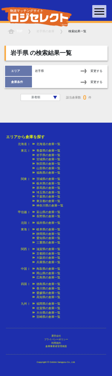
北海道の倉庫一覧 (46, 144)
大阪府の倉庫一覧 (46, 257)
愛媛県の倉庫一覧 (46, 293)
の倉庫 (45, 31)
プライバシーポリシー (56, 339)
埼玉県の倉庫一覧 (46, 192)
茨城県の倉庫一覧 (46, 179)
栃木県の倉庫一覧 (46, 183)
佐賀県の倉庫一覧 (46, 308)
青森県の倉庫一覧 (46, 150)
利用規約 (56, 343)
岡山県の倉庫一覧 (46, 273)
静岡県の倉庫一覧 (46, 233)
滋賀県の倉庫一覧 (46, 249)
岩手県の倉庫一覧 (46, 155)
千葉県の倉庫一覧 (46, 196)
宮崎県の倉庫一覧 (46, 316)
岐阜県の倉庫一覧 (46, 229)
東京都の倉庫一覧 (46, 201)
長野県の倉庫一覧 (46, 216)
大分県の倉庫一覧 (46, 312)
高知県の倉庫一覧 (46, 297)
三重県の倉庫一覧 (46, 242)
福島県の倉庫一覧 (46, 172)
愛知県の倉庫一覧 (46, 238)
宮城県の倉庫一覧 (46, 159)
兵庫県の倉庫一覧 (46, 262)
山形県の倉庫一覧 (46, 168)
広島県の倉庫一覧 (46, 277)
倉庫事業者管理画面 (56, 346)
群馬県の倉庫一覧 (46, 187)
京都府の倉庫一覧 (46, 253)
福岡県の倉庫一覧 (46, 303)
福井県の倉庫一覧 (46, 222)
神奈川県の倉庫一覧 (47, 205)
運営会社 (56, 336)
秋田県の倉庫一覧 (46, 163)
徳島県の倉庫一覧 (46, 284)
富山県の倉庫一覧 (46, 212)
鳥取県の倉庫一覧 (46, 268)
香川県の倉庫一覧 (46, 288)
